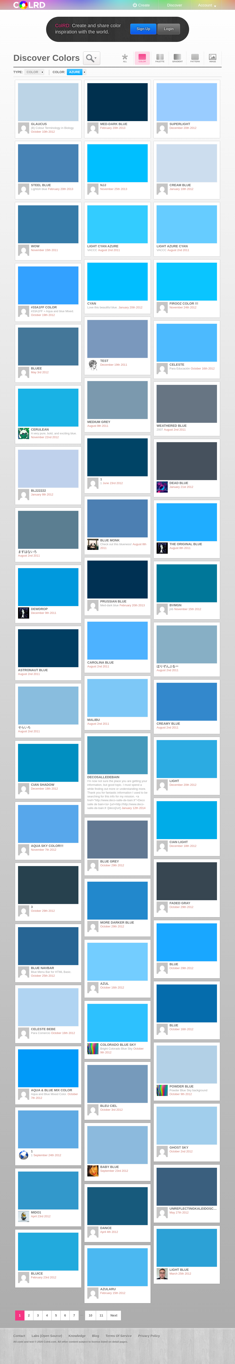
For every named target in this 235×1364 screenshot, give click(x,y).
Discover (174, 5)
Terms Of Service (119, 1336)
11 (101, 1315)
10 (90, 1315)
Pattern (195, 58)
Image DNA (212, 58)
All (124, 58)
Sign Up (143, 29)
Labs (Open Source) (47, 1336)
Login (169, 29)
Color (142, 58)
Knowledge (77, 1336)
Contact (19, 1336)
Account (205, 5)
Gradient (177, 58)
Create (144, 5)
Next (113, 1315)
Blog (95, 1336)
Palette (160, 58)
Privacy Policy (149, 1336)
